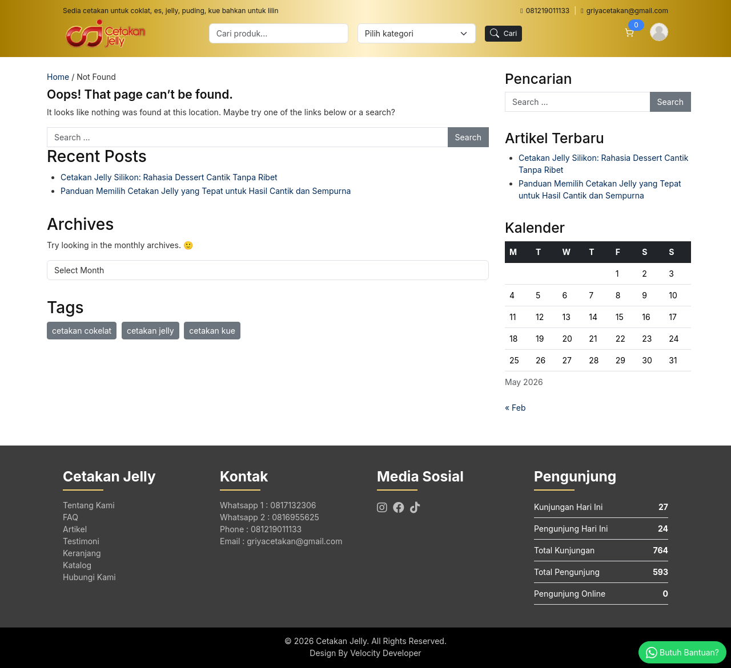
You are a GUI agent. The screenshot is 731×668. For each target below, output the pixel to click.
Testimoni (81, 541)
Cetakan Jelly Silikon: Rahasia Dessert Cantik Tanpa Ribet (169, 177)
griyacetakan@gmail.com (624, 10)
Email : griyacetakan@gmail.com (281, 541)
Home (58, 77)
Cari (503, 33)
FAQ (70, 517)
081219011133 (544, 10)
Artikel (75, 529)
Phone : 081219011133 (261, 529)
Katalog (77, 565)
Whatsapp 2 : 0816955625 (269, 517)
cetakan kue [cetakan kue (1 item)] (212, 330)
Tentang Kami (89, 505)
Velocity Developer (385, 653)
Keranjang (82, 553)
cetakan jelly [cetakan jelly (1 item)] (150, 330)
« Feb (515, 407)
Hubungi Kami (89, 577)
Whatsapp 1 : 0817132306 (268, 505)
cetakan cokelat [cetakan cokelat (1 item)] (81, 330)
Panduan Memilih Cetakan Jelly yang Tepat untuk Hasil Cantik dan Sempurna (206, 191)
